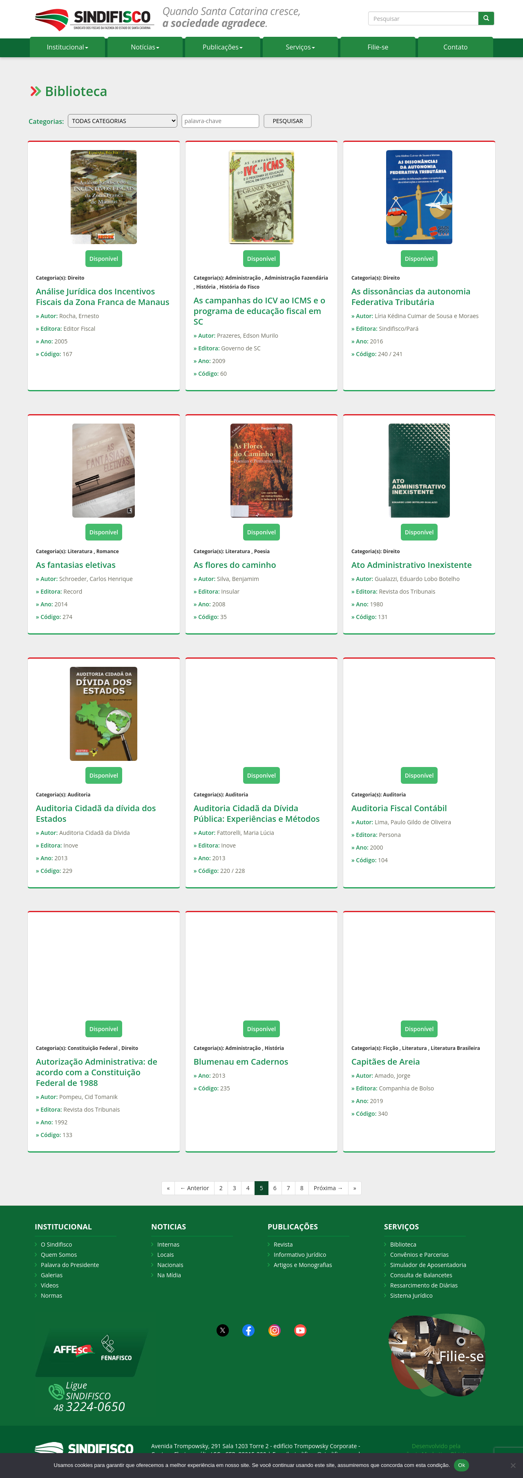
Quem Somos (59, 1254)
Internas (168, 1244)
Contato (455, 47)
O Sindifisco (56, 1244)
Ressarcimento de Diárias (424, 1285)
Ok (461, 1465)
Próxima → (328, 1188)
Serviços (300, 47)
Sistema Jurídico (411, 1295)
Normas (51, 1295)
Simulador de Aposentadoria (428, 1265)
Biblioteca (403, 1244)
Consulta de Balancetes (421, 1275)
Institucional (67, 47)
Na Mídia (169, 1275)
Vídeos (49, 1285)
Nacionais (170, 1265)
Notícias (145, 47)
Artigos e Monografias (303, 1265)
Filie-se (377, 47)
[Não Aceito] (513, 1465)
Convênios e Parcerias (419, 1254)
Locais (165, 1254)
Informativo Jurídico (300, 1254)
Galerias (52, 1275)
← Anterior (194, 1188)
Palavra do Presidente (70, 1265)
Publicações (223, 47)
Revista (283, 1244)
